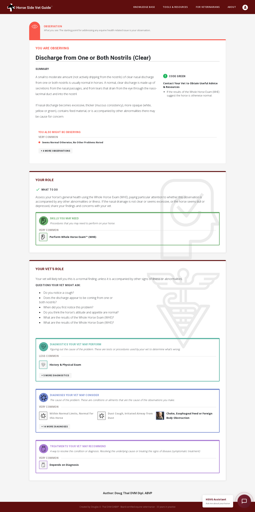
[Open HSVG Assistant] (244, 501)
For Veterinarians (208, 7)
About (232, 7)
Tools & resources (175, 7)
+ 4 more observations (55, 151)
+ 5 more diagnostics (55, 375)
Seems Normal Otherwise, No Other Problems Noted (72, 142)
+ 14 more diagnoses (54, 426)
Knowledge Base (144, 7)
